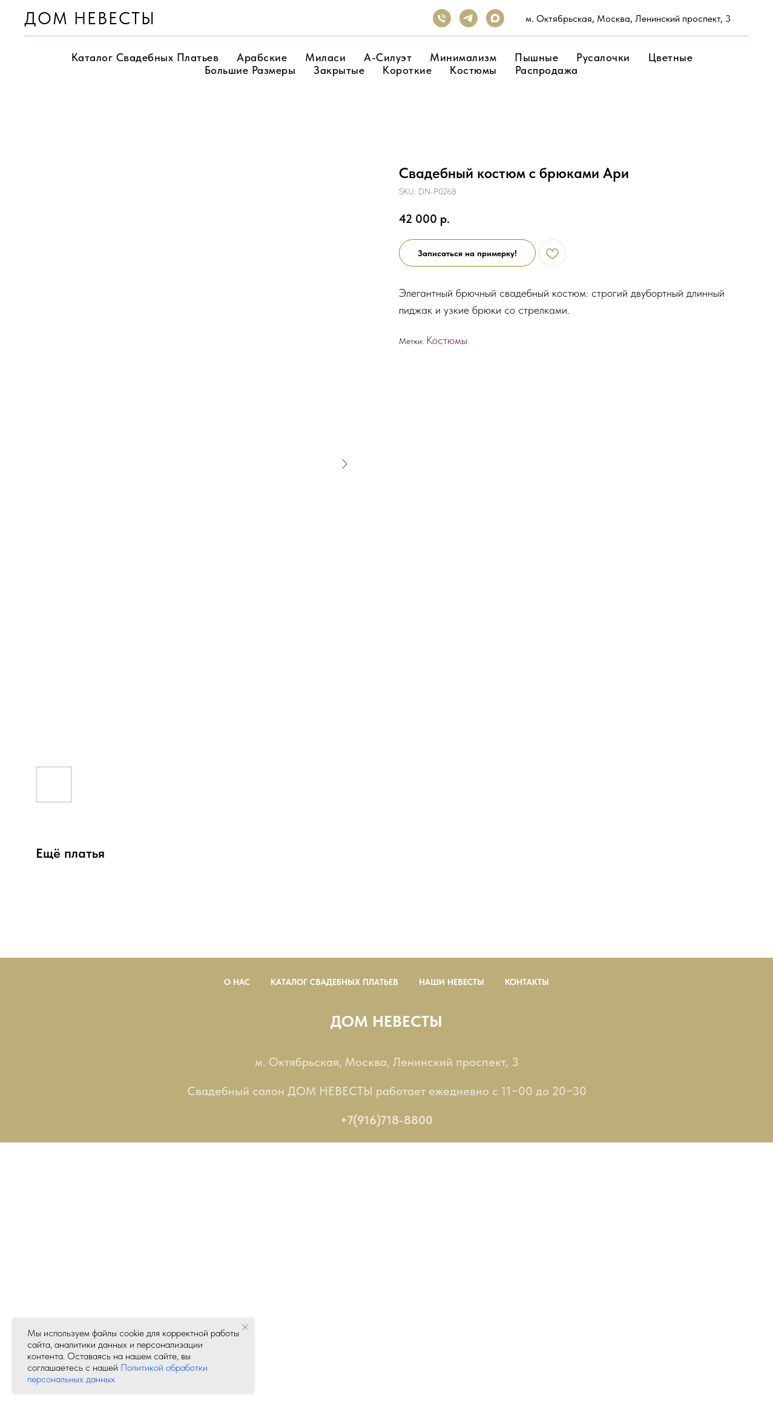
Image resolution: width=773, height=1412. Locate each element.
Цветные (670, 57)
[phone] (442, 18)
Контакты (527, 982)
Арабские (262, 57)
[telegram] (468, 18)
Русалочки (603, 57)
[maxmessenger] (495, 18)
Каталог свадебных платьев (145, 57)
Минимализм (463, 57)
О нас (237, 982)
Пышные (536, 57)
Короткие (407, 70)
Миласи (325, 57)
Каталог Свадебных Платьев (334, 982)
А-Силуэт (388, 57)
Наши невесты (451, 982)
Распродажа (546, 70)
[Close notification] (245, 1327)
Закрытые (339, 70)
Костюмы (473, 70)
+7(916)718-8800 (386, 1120)
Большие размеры (250, 70)
